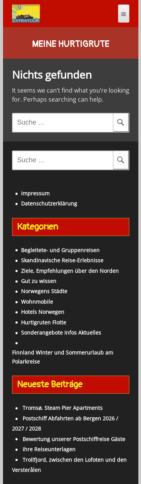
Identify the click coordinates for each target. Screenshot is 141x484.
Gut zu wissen (38, 281)
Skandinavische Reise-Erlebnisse (62, 260)
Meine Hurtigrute (70, 44)
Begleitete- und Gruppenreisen (60, 250)
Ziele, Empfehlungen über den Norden (70, 270)
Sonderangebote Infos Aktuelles (61, 332)
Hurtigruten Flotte (43, 322)
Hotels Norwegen (42, 311)
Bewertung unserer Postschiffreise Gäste (74, 439)
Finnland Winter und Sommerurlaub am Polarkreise (62, 357)
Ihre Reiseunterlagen (49, 449)
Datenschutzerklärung (49, 203)
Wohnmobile (37, 301)
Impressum (35, 193)
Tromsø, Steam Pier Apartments (63, 407)
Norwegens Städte (44, 291)
